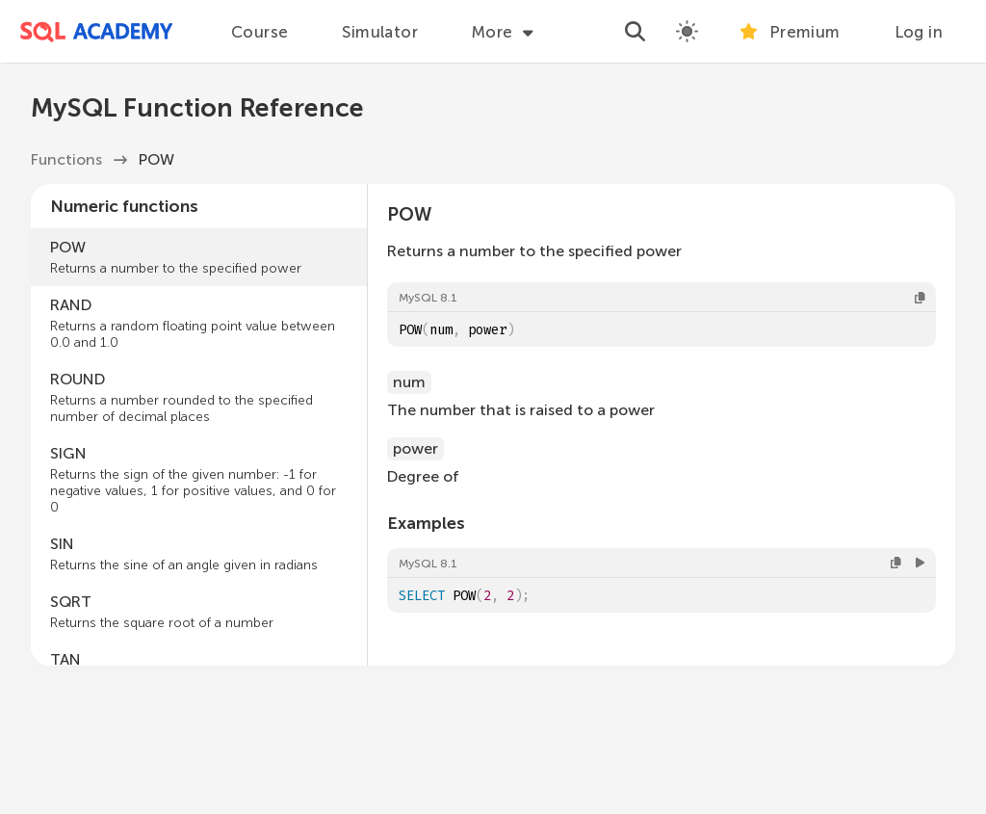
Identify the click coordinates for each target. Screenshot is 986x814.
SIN (199, 554)
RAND (199, 323)
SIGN (199, 479)
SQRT (199, 611)
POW (199, 257)
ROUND (199, 397)
